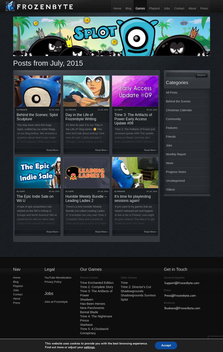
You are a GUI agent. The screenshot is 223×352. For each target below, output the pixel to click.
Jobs (167, 8)
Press (204, 8)
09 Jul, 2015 (152, 110)
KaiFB (119, 110)
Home (117, 8)
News (169, 163)
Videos (170, 189)
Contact (179, 8)
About (192, 8)
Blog (128, 8)
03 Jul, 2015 (103, 191)
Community (173, 119)
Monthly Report (176, 154)
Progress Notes (176, 172)
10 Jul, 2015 (103, 110)
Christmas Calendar (179, 110)
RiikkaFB (23, 110)
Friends (171, 136)
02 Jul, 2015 (152, 191)
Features (172, 128)
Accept (166, 345)
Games (140, 8)
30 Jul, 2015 (54, 110)
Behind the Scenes (178, 101)
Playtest (154, 8)
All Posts (171, 92)
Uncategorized (175, 180)
